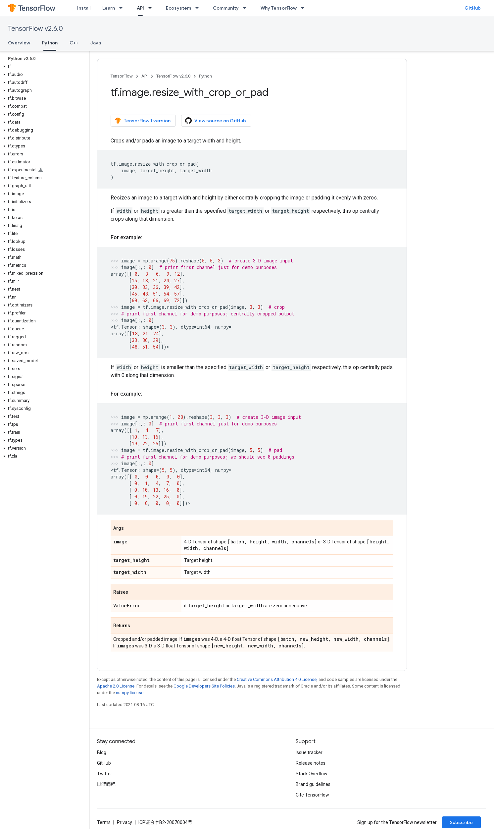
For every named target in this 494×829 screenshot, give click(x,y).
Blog (101, 752)
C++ (74, 43)
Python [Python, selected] (50, 43)
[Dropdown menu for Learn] (123, 8)
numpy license (129, 692)
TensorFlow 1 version (143, 120)
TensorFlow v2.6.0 (35, 29)
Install (83, 8)
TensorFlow (122, 76)
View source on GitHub (215, 120)
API (144, 76)
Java (95, 43)
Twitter (104, 773)
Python (205, 76)
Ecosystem (178, 8)
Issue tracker (309, 752)
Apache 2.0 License (115, 686)
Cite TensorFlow (312, 795)
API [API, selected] (140, 8)
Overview (19, 43)
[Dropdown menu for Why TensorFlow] (305, 8)
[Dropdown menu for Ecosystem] (199, 8)
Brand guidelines (313, 784)
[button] (43, 67)
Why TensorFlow (279, 8)
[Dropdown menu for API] (152, 8)
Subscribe (461, 822)
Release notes (310, 763)
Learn (108, 8)
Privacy (124, 822)
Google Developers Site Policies (204, 686)
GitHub (473, 8)
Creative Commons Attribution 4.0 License (277, 679)
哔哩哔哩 (106, 784)
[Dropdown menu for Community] (247, 8)
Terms (104, 822)
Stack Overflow (311, 773)
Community (226, 8)
